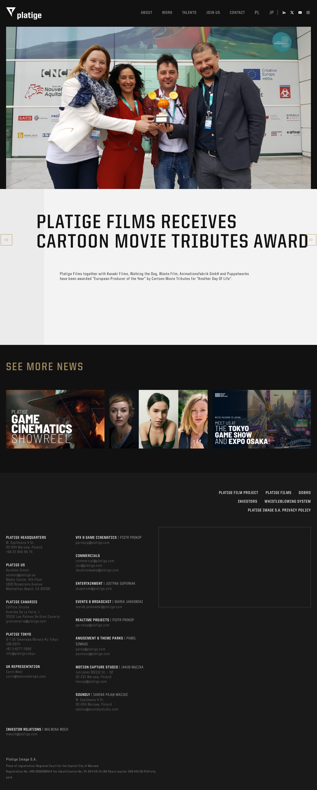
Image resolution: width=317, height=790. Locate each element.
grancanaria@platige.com (26, 621)
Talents (189, 13)
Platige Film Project (238, 493)
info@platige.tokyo (20, 654)
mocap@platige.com (91, 682)
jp (271, 12)
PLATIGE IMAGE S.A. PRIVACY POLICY (279, 510)
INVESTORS (247, 502)
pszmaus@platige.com (93, 654)
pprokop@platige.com (93, 543)
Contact (237, 13)
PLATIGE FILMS (278, 493)
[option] (55, 419)
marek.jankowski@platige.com (99, 607)
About (146, 13)
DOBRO (305, 493)
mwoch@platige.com (21, 734)
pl (257, 12)
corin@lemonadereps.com (26, 677)
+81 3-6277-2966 (18, 649)
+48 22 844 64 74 (19, 552)
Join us (213, 13)
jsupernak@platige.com (94, 589)
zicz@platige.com (89, 566)
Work (167, 13)
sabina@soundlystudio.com (97, 709)
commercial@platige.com (95, 561)
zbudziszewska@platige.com (97, 570)
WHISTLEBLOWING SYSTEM (288, 502)
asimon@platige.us (21, 575)
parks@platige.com (90, 649)
